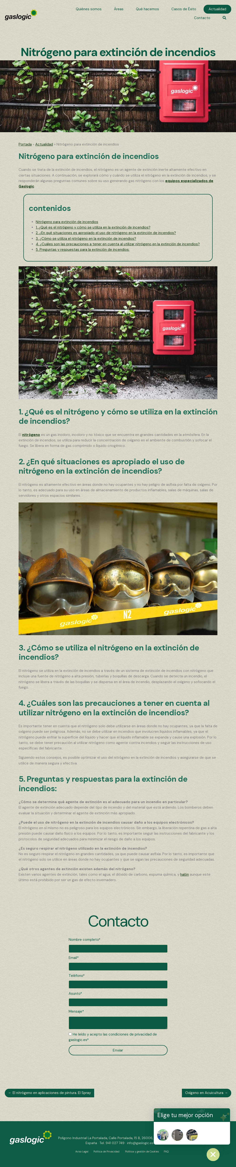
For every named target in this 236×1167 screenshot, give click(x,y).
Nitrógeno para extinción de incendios (67, 222)
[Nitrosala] (192, 1135)
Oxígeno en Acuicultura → (206, 1092)
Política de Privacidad (106, 1151)
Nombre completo (84, 939)
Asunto (74, 993)
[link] (89, 9)
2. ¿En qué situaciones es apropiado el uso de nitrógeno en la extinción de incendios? (106, 232)
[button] (224, 18)
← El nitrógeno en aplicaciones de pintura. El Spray (49, 1092)
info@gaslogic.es (140, 1143)
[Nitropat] (163, 1135)
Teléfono (76, 975)
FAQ (166, 1151)
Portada (25, 144)
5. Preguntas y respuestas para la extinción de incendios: (82, 249)
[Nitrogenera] (177, 1135)
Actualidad (44, 144)
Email (73, 957)
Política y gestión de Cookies (142, 1151)
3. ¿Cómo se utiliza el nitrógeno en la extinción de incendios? (86, 238)
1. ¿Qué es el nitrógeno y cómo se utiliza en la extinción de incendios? (93, 227)
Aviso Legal (81, 1151)
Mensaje (75, 1011)
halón (184, 874)
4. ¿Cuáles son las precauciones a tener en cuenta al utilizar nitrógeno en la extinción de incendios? (118, 244)
